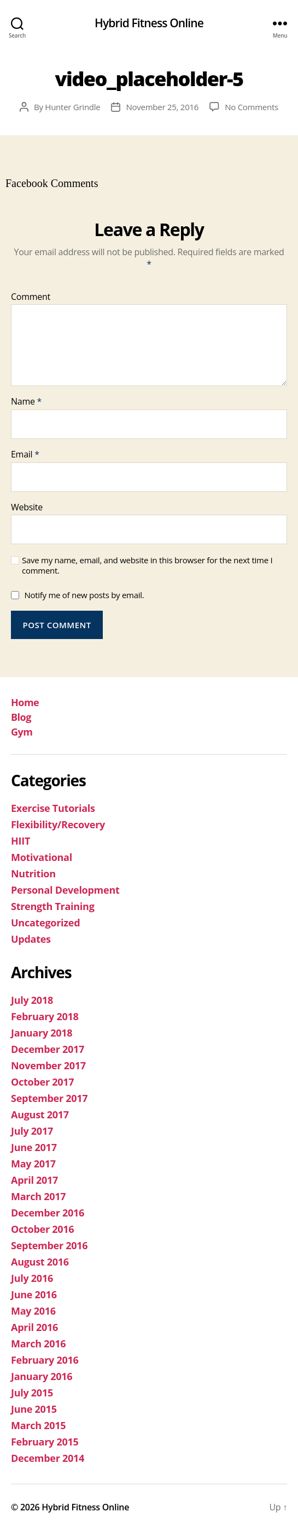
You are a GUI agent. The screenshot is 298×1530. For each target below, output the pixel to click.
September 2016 (49, 1245)
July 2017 (32, 1130)
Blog (21, 717)
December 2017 (47, 1049)
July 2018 (32, 1000)
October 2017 (42, 1081)
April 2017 (34, 1179)
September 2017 (49, 1098)
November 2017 (48, 1065)
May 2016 (33, 1310)
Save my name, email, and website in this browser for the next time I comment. (147, 565)
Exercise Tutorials (53, 808)
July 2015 (32, 1392)
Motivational (41, 857)
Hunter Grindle (72, 106)
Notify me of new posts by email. (84, 594)
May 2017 (33, 1163)
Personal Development (65, 889)
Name (26, 402)
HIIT (20, 840)
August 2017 (40, 1114)
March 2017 (38, 1196)
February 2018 (45, 1016)
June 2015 (34, 1408)
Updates (31, 938)
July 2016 (32, 1278)
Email (25, 455)
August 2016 (40, 1261)
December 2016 (47, 1212)
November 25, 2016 (162, 106)
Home (25, 702)
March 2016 (38, 1343)
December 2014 (47, 1458)
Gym (21, 731)
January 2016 (41, 1376)
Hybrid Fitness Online (149, 23)
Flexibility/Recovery (58, 824)
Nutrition (33, 873)
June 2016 (34, 1294)
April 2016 (34, 1327)
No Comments (251, 106)
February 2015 (45, 1441)
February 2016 (45, 1359)
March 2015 (38, 1425)
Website (27, 508)
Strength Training (53, 906)
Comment (30, 297)
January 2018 (41, 1032)
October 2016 (42, 1229)
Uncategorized (45, 922)
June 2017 (34, 1147)
